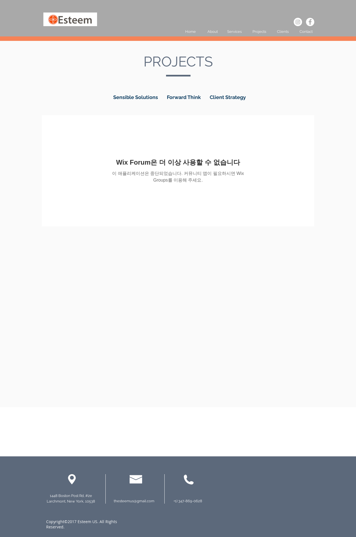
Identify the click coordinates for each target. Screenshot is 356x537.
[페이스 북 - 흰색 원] (310, 22)
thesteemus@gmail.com (134, 501)
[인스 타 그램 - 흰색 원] (298, 22)
